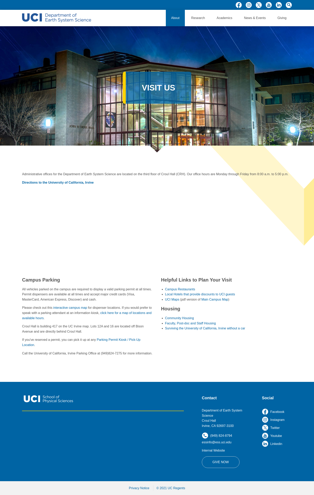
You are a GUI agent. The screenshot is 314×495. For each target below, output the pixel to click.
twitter (259, 5)
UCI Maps (172, 299)
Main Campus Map (214, 299)
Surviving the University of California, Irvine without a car (205, 328)
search (289, 5)
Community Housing (179, 318)
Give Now (220, 462)
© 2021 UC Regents (170, 488)
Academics (224, 18)
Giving (281, 18)
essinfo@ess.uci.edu (216, 442)
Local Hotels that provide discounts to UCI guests (200, 294)
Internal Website (213, 450)
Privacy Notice (139, 488)
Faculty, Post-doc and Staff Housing (190, 323)
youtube (269, 5)
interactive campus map (70, 307)
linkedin (279, 5)
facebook (238, 5)
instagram (249, 5)
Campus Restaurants (180, 289)
